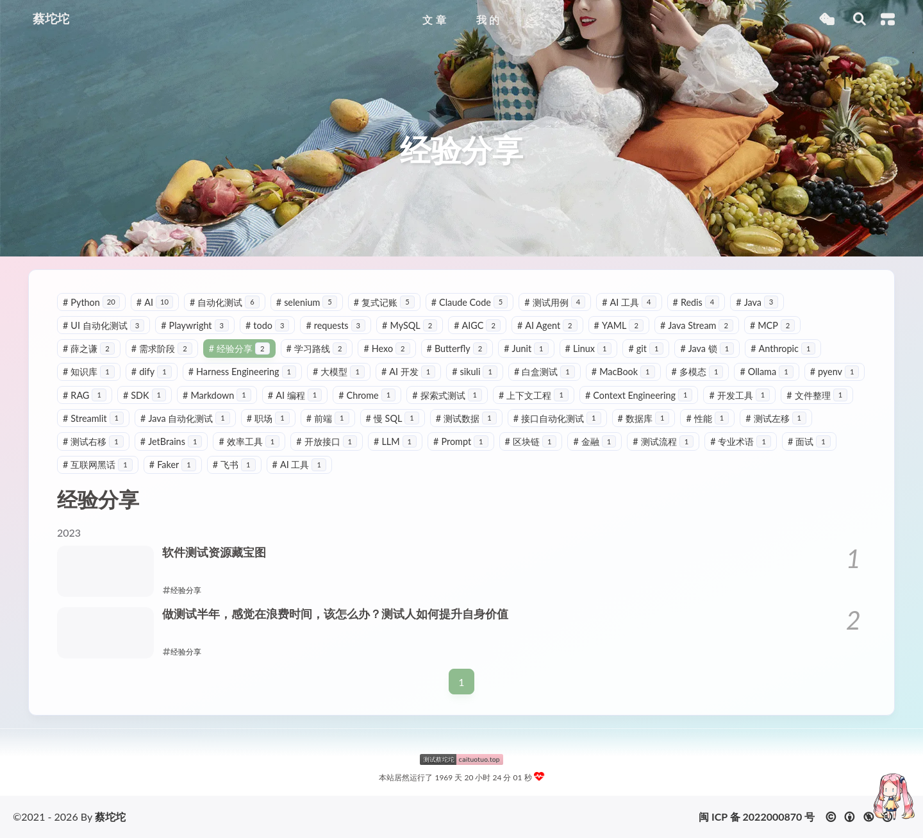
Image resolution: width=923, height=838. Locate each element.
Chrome (366, 395)
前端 (327, 418)
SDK (144, 395)
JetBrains (171, 441)
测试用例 (554, 302)
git (645, 348)
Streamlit (93, 418)
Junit (526, 348)
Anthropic (783, 348)
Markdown (217, 395)
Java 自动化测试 (185, 418)
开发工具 (739, 395)
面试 (809, 441)
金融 (594, 441)
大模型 (339, 371)
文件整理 (816, 395)
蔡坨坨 (110, 816)
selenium (306, 302)
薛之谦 (89, 348)
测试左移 (775, 418)
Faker (172, 464)
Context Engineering (639, 395)
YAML (619, 325)
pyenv (835, 371)
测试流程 (663, 441)
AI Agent (547, 325)
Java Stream (696, 325)
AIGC (477, 325)
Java (757, 302)
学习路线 (317, 348)
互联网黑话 (98, 464)
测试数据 (466, 418)
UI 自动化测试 (103, 325)
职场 (268, 418)
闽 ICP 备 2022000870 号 (757, 817)
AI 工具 (629, 302)
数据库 (644, 418)
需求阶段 (161, 348)
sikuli (474, 371)
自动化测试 (225, 302)
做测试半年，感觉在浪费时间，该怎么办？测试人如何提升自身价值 (335, 614)
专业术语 (740, 441)
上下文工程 (534, 395)
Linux (588, 348)
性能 (707, 418)
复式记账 (384, 302)
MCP (772, 325)
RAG (84, 395)
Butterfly (457, 348)
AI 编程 (295, 395)
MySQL (409, 325)
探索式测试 (447, 395)
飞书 (234, 464)
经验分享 (239, 348)
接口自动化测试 (557, 418)
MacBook (623, 371)
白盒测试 (544, 371)
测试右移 (93, 441)
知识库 (89, 371)
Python (91, 302)
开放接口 (326, 441)
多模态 (698, 371)
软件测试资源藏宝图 (214, 552)
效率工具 (249, 441)
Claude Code (469, 302)
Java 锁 (707, 348)
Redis (696, 302)
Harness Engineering (242, 371)
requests (335, 325)
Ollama (766, 371)
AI (155, 302)
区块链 (531, 441)
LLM (395, 441)
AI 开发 (408, 371)
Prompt (460, 441)
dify (151, 371)
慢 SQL (392, 418)
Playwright (195, 325)
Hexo (386, 348)
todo (267, 325)
